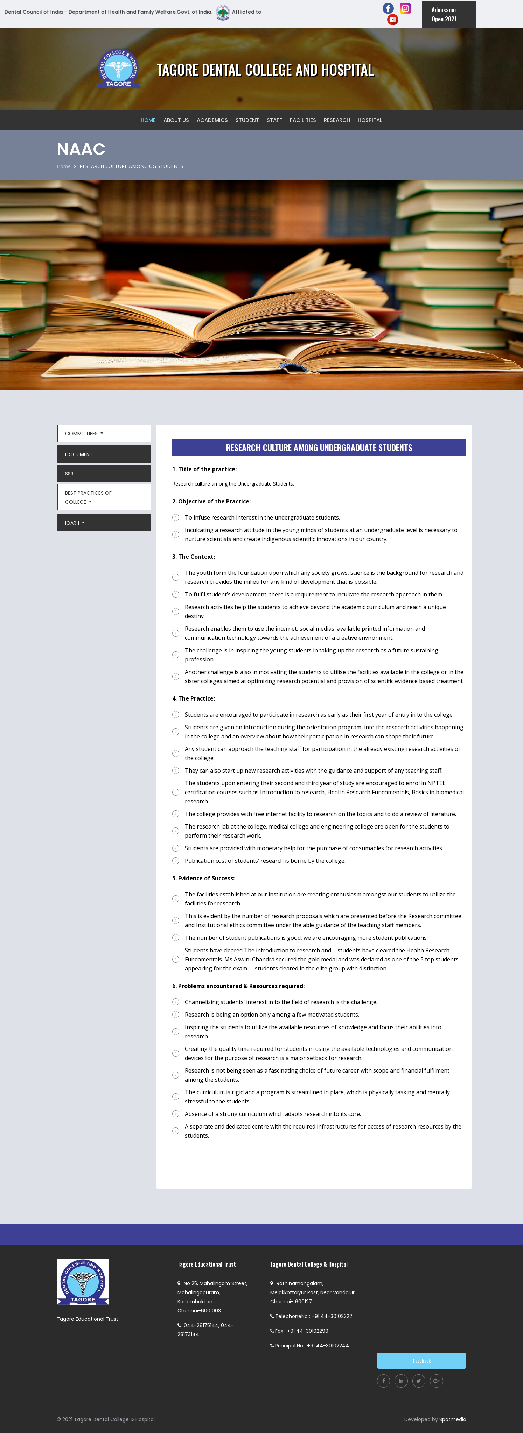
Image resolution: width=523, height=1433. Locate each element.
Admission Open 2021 (442, 13)
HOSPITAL (370, 119)
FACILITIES (303, 119)
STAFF (274, 119)
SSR (69, 472)
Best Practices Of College (88, 496)
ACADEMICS (212, 119)
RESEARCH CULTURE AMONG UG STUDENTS (131, 165)
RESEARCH (337, 119)
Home (64, 165)
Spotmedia (452, 1419)
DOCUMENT (79, 453)
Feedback (422, 1359)
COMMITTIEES (82, 432)
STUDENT (247, 119)
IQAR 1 (73, 521)
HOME (148, 119)
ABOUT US (176, 119)
